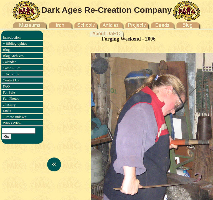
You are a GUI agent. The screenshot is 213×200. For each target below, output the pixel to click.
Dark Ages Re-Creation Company (106, 9)
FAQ (6, 86)
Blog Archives (13, 56)
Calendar (9, 62)
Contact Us (11, 80)
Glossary (9, 104)
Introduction (12, 37)
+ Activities (11, 74)
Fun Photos (11, 98)
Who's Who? (12, 123)
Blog (6, 50)
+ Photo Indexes (14, 117)
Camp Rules (12, 68)
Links (7, 111)
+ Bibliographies (15, 43)
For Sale (9, 92)
